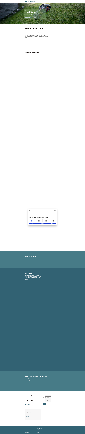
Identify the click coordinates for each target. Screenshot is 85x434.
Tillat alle (52, 223)
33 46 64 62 (38, 429)
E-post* (44, 397)
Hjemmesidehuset (27, 432)
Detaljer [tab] (42, 212)
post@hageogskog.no (27, 404)
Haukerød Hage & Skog (30, 1)
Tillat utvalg (42, 223)
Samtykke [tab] (33, 212)
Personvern (38, 432)
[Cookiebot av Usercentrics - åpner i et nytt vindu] (53, 210)
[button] (28, 17)
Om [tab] (51, 212)
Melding (44, 400)
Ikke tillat (33, 223)
